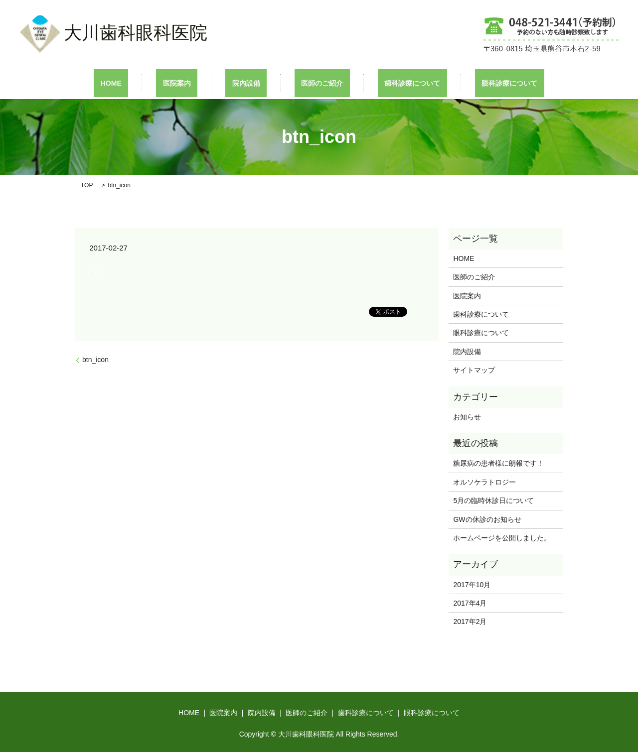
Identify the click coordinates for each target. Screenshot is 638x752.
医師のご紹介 (315, 83)
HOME (144, 83)
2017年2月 (469, 621)
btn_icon (95, 359)
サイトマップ (474, 370)
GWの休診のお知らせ (487, 518)
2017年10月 (471, 584)
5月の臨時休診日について (493, 500)
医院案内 (197, 83)
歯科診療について (392, 83)
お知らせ (467, 416)
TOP (87, 184)
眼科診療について (476, 83)
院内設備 (253, 83)
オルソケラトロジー (491, 481)
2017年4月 (469, 603)
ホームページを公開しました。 (502, 537)
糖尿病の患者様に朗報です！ (498, 463)
